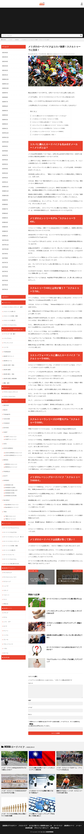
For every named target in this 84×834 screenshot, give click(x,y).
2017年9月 (5, 251)
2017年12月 (5, 238)
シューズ (5, 579)
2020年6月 (5, 105)
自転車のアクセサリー (9, 562)
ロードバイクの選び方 (9, 544)
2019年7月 (5, 154)
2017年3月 (5, 278)
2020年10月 (5, 88)
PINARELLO (6, 466)
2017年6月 (5, 264)
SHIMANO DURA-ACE (11, 485)
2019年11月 (5, 136)
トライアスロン (7, 335)
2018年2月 (5, 229)
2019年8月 (5, 149)
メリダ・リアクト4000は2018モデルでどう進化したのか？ (14, 768)
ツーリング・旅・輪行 (9, 330)
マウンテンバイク (8, 339)
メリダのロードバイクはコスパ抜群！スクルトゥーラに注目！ (35, 39)
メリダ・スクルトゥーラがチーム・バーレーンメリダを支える (69, 768)
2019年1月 (5, 180)
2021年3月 (5, 66)
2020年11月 (5, 83)
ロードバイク (71, 54)
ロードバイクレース (8, 548)
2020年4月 (5, 114)
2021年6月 (5, 52)
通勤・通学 (6, 379)
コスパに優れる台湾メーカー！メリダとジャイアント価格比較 (42, 768)
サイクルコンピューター (10, 571)
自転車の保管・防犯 (8, 361)
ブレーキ (5, 632)
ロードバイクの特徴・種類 (10, 540)
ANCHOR (6, 401)
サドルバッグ (7, 575)
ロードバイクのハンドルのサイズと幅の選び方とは (62, 598)
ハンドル (5, 628)
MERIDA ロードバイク (58, 54)
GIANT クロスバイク (10, 432)
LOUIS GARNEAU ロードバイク (13, 450)
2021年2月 (5, 70)
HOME (4, 39)
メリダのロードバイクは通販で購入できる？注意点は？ (42, 790)
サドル (5, 610)
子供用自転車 (7, 348)
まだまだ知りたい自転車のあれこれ (12, 326)
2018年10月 (5, 194)
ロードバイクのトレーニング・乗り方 (13, 531)
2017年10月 (5, 247)
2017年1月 (5, 286)
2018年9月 (5, 198)
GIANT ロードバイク (10, 435)
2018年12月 (5, 185)
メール (30, 707)
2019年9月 (5, 145)
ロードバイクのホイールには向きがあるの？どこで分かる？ (63, 647)
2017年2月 (5, 282)
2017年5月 (5, 269)
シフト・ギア (7, 615)
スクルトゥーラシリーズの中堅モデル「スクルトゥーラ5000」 (48, 128)
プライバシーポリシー (38, 825)
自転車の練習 (7, 366)
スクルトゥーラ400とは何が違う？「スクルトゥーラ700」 (47, 122)
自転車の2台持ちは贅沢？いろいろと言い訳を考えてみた (63, 634)
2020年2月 (5, 123)
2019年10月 (5, 141)
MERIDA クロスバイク (11, 459)
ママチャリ (6, 383)
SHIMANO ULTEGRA (11, 490)
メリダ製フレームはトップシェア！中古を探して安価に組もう (42, 813)
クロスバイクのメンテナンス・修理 (12, 304)
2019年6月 (5, 158)
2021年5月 (5, 57)
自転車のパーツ (7, 601)
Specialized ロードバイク (11, 502)
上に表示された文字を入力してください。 (39, 725)
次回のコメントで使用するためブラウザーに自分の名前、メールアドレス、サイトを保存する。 (55, 721)
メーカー (10, 39)
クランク (5, 606)
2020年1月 (5, 127)
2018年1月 (5, 233)
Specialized (6, 495)
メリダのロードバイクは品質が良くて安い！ (43, 134)
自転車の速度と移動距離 (10, 375)
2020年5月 (5, 110)
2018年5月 (5, 216)
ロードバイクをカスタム (10, 553)
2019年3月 (5, 172)
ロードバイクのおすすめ (10, 526)
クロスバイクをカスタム (10, 322)
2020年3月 (5, 119)
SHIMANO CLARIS (10, 482)
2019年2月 (5, 176)
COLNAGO (6, 419)
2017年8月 (5, 255)
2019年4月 (5, 167)
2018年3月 (5, 225)
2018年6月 (5, 211)
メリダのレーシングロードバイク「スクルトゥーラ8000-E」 (47, 131)
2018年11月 (5, 189)
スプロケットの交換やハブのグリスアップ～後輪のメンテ (64, 622)
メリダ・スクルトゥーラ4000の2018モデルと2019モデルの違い (13, 790)
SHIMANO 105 (9, 480)
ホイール (5, 646)
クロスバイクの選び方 (9, 317)
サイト (30, 714)
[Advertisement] (42, 21)
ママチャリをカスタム (9, 392)
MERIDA (17, 39)
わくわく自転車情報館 (47, 829)
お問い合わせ (48, 825)
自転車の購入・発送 (8, 370)
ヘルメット (6, 588)
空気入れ (5, 597)
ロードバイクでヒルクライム (11, 522)
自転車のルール (7, 357)
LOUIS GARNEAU (8, 443)
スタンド (5, 584)
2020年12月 (5, 79)
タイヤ (5, 619)
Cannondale (6, 414)
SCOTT (5, 471)
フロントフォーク (8, 637)
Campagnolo (6, 410)
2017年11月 (5, 242)
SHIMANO (6, 475)
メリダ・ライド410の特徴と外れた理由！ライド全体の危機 (14, 813)
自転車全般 (6, 650)
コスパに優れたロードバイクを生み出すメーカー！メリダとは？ (48, 115)
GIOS (5, 439)
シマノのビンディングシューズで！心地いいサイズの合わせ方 (64, 611)
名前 (29, 700)
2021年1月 (5, 74)
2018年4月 (5, 220)
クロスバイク (7, 299)
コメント (30, 682)
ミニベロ (5, 344)
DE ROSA (6, 423)
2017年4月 (5, 273)
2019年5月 (5, 163)
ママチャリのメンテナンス (10, 388)
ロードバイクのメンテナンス (11, 535)
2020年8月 (5, 96)
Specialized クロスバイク (11, 499)
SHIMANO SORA (9, 488)
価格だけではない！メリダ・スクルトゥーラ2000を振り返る (68, 790)
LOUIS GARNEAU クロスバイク (13, 448)
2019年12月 (5, 132)
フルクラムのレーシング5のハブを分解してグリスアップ (63, 659)
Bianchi (5, 405)
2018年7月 (5, 207)
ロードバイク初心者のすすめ (11, 557)
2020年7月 (5, 101)
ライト (5, 593)
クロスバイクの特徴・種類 (10, 313)
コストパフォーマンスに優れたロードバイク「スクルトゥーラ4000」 (49, 125)
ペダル (5, 641)
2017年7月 (5, 260)
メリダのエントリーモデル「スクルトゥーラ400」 (44, 118)
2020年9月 (5, 92)
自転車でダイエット (8, 352)
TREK (5, 506)
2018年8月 (5, 202)
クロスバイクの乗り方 (9, 308)
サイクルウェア (7, 566)
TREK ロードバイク (10, 513)
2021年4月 (5, 61)
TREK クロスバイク (10, 510)
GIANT (5, 428)
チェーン (5, 624)
